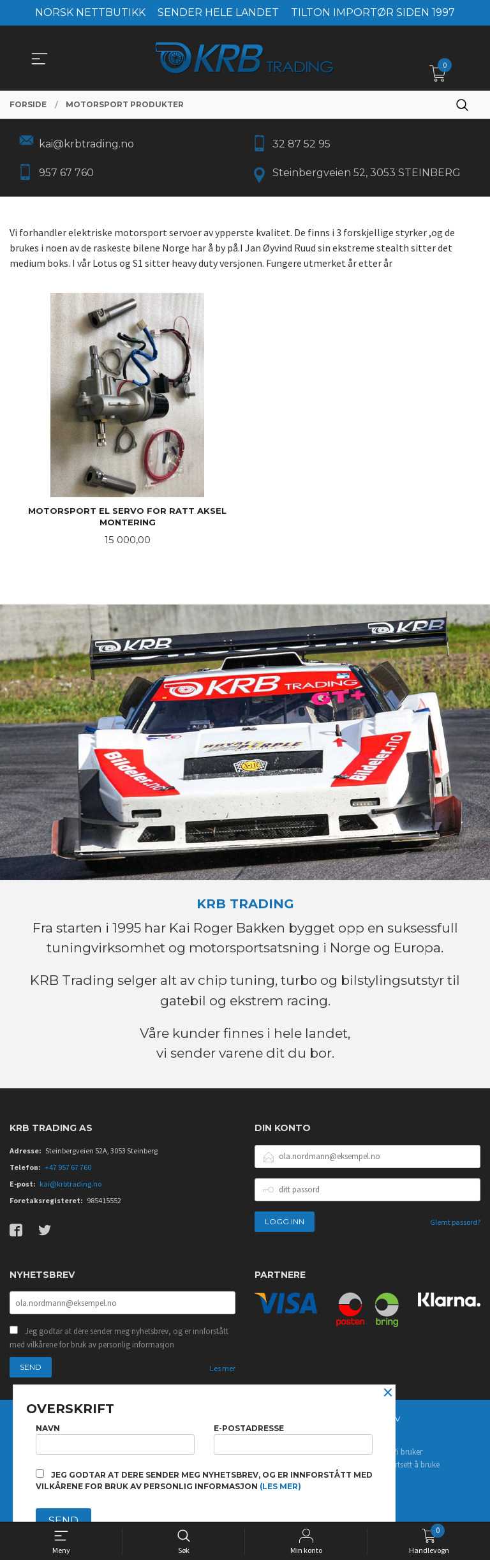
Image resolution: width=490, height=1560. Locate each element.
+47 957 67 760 (68, 1171)
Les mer (222, 1374)
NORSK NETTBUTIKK (90, 12)
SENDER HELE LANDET (218, 12)
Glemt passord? (455, 1226)
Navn (115, 1436)
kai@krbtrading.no (70, 1188)
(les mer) (280, 1486)
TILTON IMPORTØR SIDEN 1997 (373, 12)
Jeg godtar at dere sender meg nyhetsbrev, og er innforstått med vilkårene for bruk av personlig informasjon (119, 1343)
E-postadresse (293, 1436)
